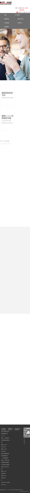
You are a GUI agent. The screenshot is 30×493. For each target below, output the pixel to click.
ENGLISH (27, 12)
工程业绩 (6, 23)
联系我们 (6, 26)
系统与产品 (20, 19)
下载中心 (19, 23)
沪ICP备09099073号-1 (24, 491)
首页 (5, 15)
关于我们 (17, 15)
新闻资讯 (6, 19)
